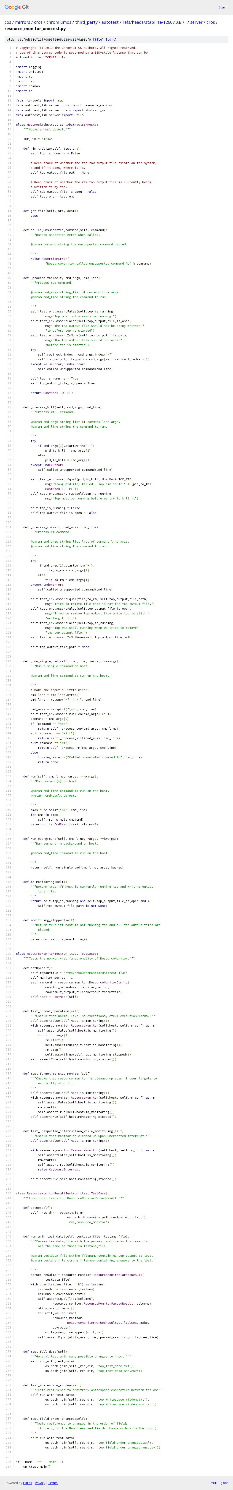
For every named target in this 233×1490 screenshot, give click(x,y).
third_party (86, 22)
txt (214, 1483)
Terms (53, 1483)
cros (38, 22)
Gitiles (27, 1483)
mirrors (22, 22)
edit (111, 40)
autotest (110, 22)
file (98, 40)
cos (8, 22)
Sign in (223, 7)
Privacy (40, 1483)
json (224, 1483)
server (196, 22)
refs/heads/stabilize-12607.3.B (152, 22)
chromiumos (58, 22)
